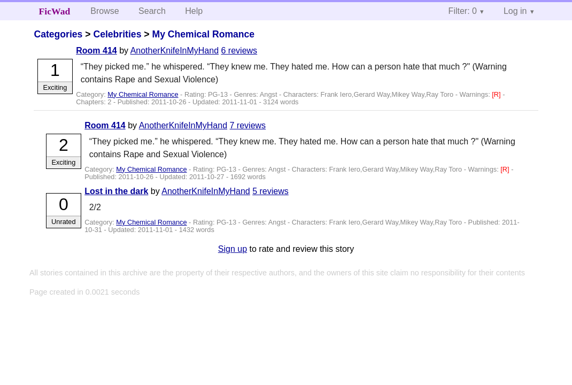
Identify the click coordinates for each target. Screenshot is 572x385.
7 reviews (248, 125)
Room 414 (96, 50)
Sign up (232, 248)
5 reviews (270, 191)
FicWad (55, 11)
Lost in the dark (116, 191)
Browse (104, 11)
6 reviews (239, 50)
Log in (515, 11)
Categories (58, 34)
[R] (497, 94)
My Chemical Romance (203, 34)
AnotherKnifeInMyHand (174, 50)
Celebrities (117, 34)
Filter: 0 (463, 11)
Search (152, 11)
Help (194, 11)
